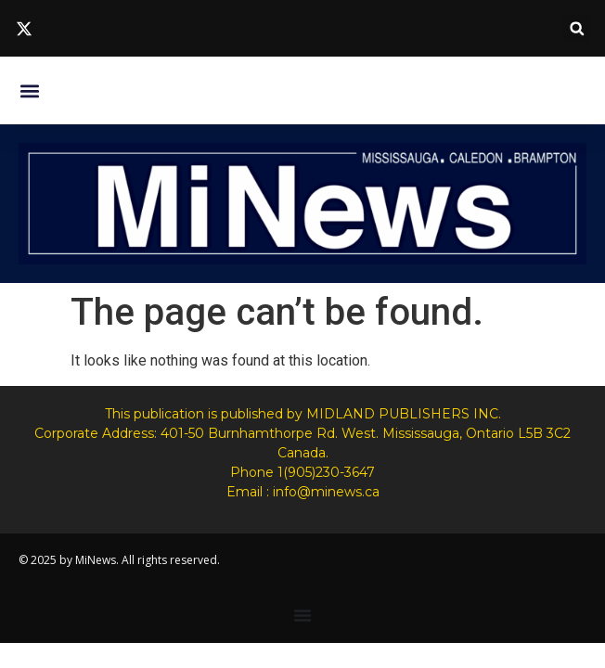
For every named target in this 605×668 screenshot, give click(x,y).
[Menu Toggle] (302, 615)
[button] (576, 28)
